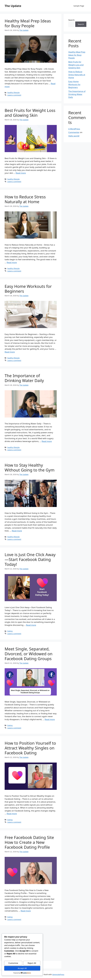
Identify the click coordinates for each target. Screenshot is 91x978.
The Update (13, 6)
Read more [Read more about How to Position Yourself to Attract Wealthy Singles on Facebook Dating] (12, 813)
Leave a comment (14, 95)
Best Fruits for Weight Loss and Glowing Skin (30, 113)
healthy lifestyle (13, 92)
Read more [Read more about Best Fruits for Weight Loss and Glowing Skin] (21, 173)
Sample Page (79, 6)
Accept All (22, 968)
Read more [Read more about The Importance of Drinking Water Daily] (47, 441)
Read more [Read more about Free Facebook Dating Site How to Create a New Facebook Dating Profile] (26, 910)
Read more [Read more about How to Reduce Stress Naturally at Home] (12, 262)
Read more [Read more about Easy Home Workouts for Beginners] (10, 352)
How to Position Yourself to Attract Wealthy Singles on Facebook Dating (30, 747)
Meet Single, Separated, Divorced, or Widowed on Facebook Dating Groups (28, 653)
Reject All (32, 963)
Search (71, 20)
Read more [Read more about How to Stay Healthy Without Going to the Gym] (17, 530)
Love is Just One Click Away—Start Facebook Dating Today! (30, 559)
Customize (13, 963)
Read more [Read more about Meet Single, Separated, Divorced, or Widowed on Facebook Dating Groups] (50, 719)
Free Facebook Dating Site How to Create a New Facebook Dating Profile (29, 842)
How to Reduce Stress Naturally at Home (25, 199)
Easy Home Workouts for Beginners (28, 289)
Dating (10, 631)
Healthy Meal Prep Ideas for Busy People (28, 23)
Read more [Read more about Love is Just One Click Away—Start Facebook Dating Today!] (31, 625)
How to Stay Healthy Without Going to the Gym (29, 467)
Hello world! (73, 136)
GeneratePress (58, 974)
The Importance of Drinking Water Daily (24, 378)
